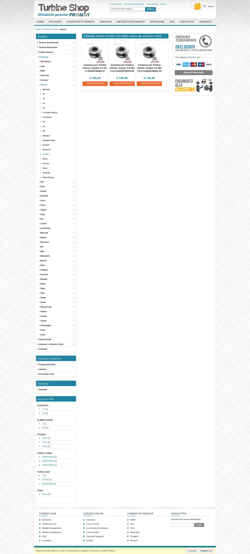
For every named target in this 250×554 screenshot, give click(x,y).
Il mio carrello (152, 4)
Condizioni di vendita (80, 21)
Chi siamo (46, 520)
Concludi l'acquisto (94, 536)
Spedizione (157, 21)
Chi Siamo (55, 21)
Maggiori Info (207, 551)
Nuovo (45, 494)
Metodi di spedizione (51, 532)
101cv (44, 438)
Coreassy (46, 29)
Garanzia (105, 21)
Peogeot (134, 536)
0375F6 (45, 480)
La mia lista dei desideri (134, 4)
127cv (44, 442)
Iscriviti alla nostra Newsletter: (186, 519)
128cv (44, 446)
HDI (44, 428)
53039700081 (48, 465)
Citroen (55, 29)
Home (40, 21)
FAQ (171, 21)
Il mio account (116, 4)
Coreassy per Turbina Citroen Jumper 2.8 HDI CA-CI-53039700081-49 (149, 68)
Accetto (192, 551)
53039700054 (48, 457)
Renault (134, 540)
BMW (133, 520)
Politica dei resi (49, 524)
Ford (132, 528)
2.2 (43, 409)
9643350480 (47, 484)
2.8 (43, 413)
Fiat (132, 524)
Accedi (163, 4)
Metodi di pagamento (131, 21)
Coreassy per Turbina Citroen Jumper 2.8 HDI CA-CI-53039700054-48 (122, 68)
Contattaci (186, 21)
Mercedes (135, 532)
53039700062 (48, 461)
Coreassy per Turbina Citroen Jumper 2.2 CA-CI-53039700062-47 (95, 68)
